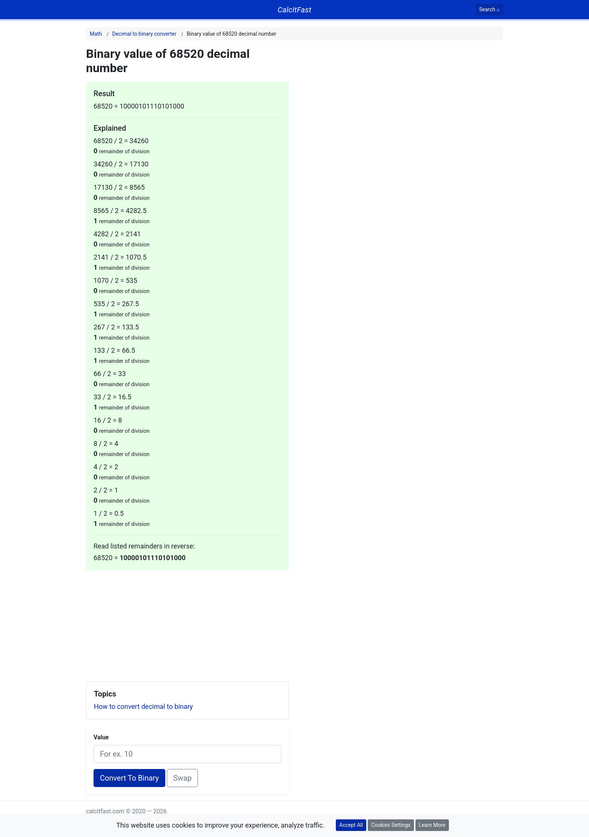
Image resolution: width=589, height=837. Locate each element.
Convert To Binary (129, 778)
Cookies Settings (391, 825)
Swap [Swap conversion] (182, 778)
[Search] (489, 9)
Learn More (432, 825)
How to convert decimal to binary (143, 706)
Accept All (351, 825)
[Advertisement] (187, 622)
